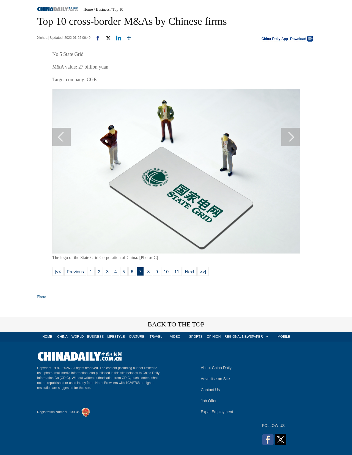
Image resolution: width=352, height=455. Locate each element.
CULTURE (136, 337)
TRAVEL (156, 337)
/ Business (101, 9)
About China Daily (216, 368)
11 (176, 271)
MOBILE (283, 337)
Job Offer (208, 401)
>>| (203, 271)
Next (189, 271)
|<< (58, 271)
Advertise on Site (215, 379)
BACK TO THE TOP (176, 324)
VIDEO (175, 337)
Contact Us (210, 390)
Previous (75, 271)
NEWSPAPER (252, 337)
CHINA (62, 337)
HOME (47, 337)
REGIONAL (232, 337)
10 (166, 271)
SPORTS (195, 337)
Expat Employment (217, 412)
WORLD (78, 337)
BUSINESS (95, 337)
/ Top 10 (117, 9)
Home (88, 9)
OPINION (214, 337)
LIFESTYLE (116, 337)
